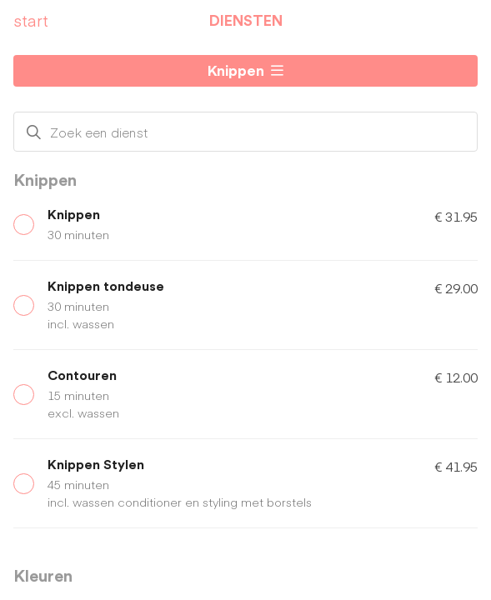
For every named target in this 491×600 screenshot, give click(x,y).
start (30, 20)
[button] (245, 71)
